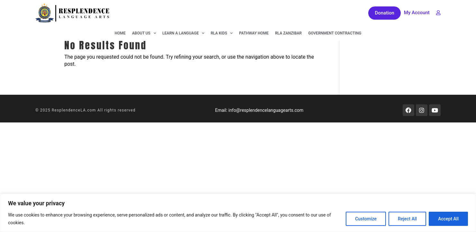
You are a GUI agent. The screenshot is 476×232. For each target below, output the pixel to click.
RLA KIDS (222, 33)
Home (120, 33)
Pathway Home (254, 33)
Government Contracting (334, 33)
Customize (366, 218)
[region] (238, 213)
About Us (144, 33)
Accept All (448, 218)
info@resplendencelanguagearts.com (265, 110)
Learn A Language (183, 33)
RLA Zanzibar (288, 33)
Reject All (407, 218)
